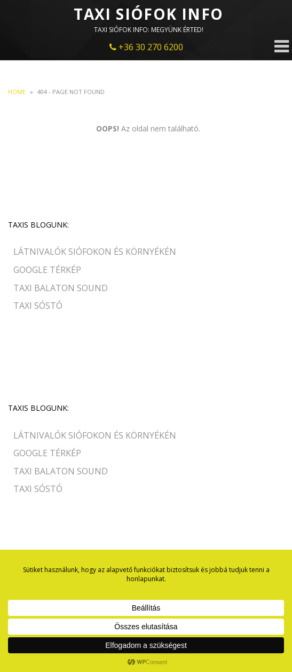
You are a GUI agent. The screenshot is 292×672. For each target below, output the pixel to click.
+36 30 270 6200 (146, 47)
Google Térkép (47, 270)
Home (17, 92)
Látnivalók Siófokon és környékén (94, 251)
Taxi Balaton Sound (60, 288)
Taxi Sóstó (37, 305)
